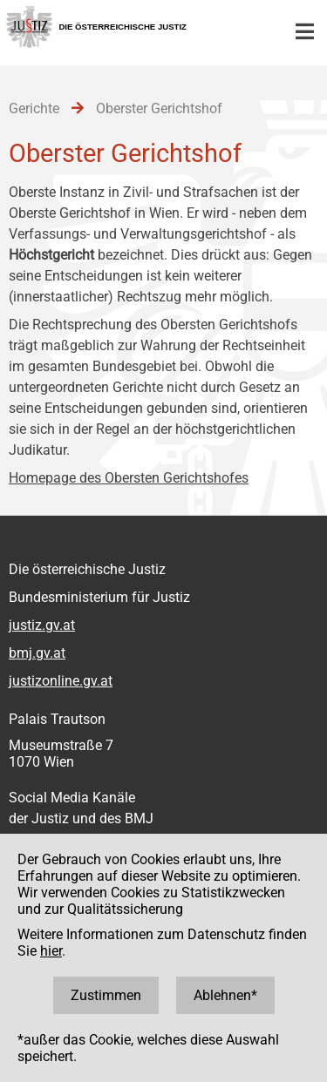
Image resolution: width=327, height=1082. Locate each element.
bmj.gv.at (37, 653)
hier (51, 951)
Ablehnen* (225, 995)
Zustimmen (106, 995)
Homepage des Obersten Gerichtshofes (129, 478)
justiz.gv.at (42, 625)
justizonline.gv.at (60, 681)
